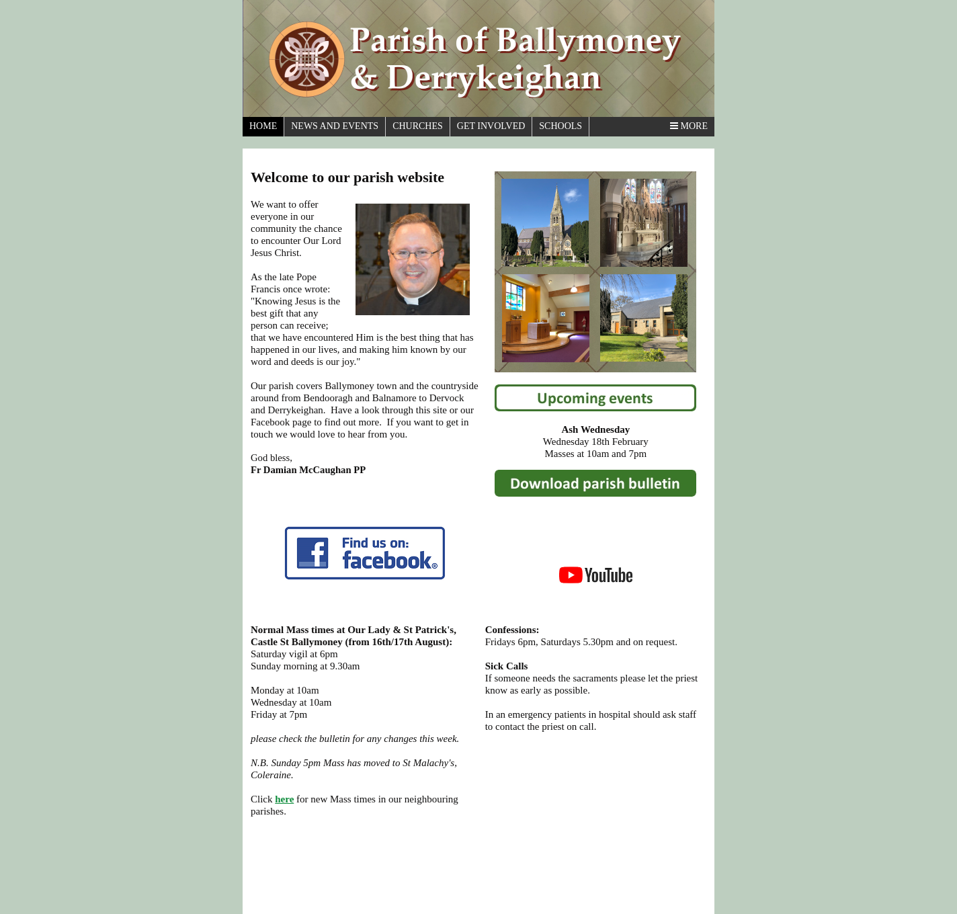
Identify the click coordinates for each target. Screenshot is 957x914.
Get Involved (491, 126)
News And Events (334, 126)
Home (263, 126)
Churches (417, 126)
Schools (560, 126)
